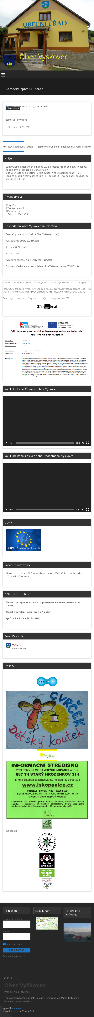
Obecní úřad (41, 106)
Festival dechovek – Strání (18, 146)
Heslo (6, 931)
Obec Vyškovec (43, 56)
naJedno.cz (11, 830)
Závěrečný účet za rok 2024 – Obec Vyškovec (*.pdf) (32, 234)
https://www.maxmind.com (18, 1001)
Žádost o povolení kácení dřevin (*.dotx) (28, 611)
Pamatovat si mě (12, 944)
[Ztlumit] (83, 442)
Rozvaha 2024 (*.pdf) (16, 247)
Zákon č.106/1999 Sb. (19, 214)
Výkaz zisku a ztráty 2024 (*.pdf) (22, 240)
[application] (47, 421)
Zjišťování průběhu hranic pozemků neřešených (64, 146)
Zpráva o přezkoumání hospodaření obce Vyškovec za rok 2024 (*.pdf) (42, 266)
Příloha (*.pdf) (13, 253)
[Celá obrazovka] (87, 442)
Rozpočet (11, 205)
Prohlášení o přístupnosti (17, 991)
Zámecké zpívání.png (16, 119)
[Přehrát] (6, 442)
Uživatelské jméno (12, 919)
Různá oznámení (15, 208)
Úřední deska (13, 108)
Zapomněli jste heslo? (14, 956)
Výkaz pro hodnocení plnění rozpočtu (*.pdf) (29, 259)
